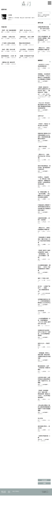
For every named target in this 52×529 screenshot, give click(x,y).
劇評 (2, 45)
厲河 (46, 16)
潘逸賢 (44, 312)
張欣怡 (44, 186)
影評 (2, 38)
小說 (39, 118)
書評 (2, 32)
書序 (39, 94)
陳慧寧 (44, 30)
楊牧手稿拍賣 (40, 16)
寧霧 (44, 347)
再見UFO (40, 15)
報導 (39, 81)
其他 (20, 45)
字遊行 (39, 127)
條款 (9, 492)
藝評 (39, 42)
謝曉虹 (44, 244)
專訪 (39, 186)
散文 (20, 32)
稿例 (9, 491)
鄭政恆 (44, 399)
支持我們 (3, 492)
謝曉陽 (44, 199)
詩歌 (39, 293)
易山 (44, 51)
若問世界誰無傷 (46, 15)
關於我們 (3, 491)
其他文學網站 (15, 491)
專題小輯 (40, 439)
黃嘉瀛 (44, 68)
